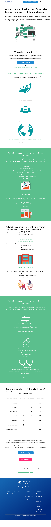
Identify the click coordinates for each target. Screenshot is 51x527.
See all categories (29, 496)
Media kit (38, 504)
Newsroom (38, 501)
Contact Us (38, 499)
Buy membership (25, 459)
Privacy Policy (39, 509)
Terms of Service (40, 511)
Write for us (39, 496)
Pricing (26, 499)
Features (27, 493)
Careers (38, 506)
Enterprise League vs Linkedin (14, 493)
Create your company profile (30, 1)
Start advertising (25, 62)
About (37, 493)
